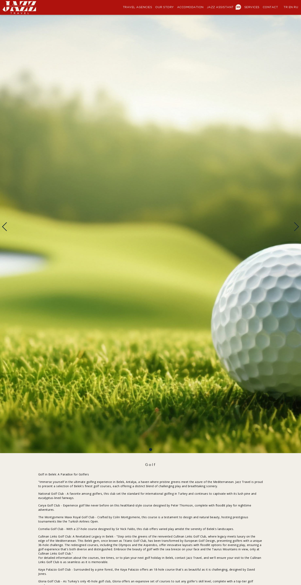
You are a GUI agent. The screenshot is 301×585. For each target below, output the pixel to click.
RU (296, 7)
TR (286, 7)
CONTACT (270, 7)
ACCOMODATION (190, 7)
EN (291, 7)
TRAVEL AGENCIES (137, 7)
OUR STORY (164, 7)
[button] (150, 449)
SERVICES (252, 7)
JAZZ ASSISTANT (224, 7)
